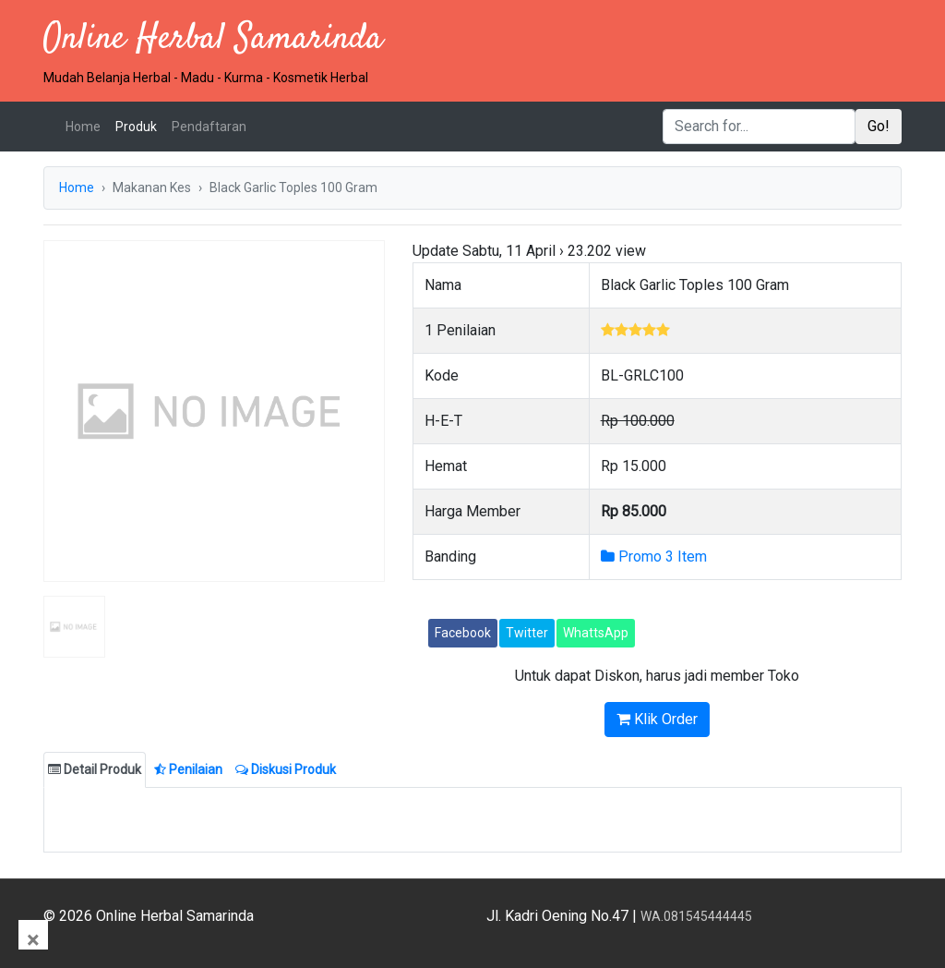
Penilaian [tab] (188, 769)
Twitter (527, 632)
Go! (878, 126)
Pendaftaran (209, 126)
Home (87, 125)
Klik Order (657, 719)
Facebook (463, 632)
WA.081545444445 (696, 916)
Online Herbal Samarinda (213, 39)
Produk (136, 126)
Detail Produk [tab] (94, 769)
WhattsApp (595, 632)
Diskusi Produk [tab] (285, 769)
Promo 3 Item (654, 556)
